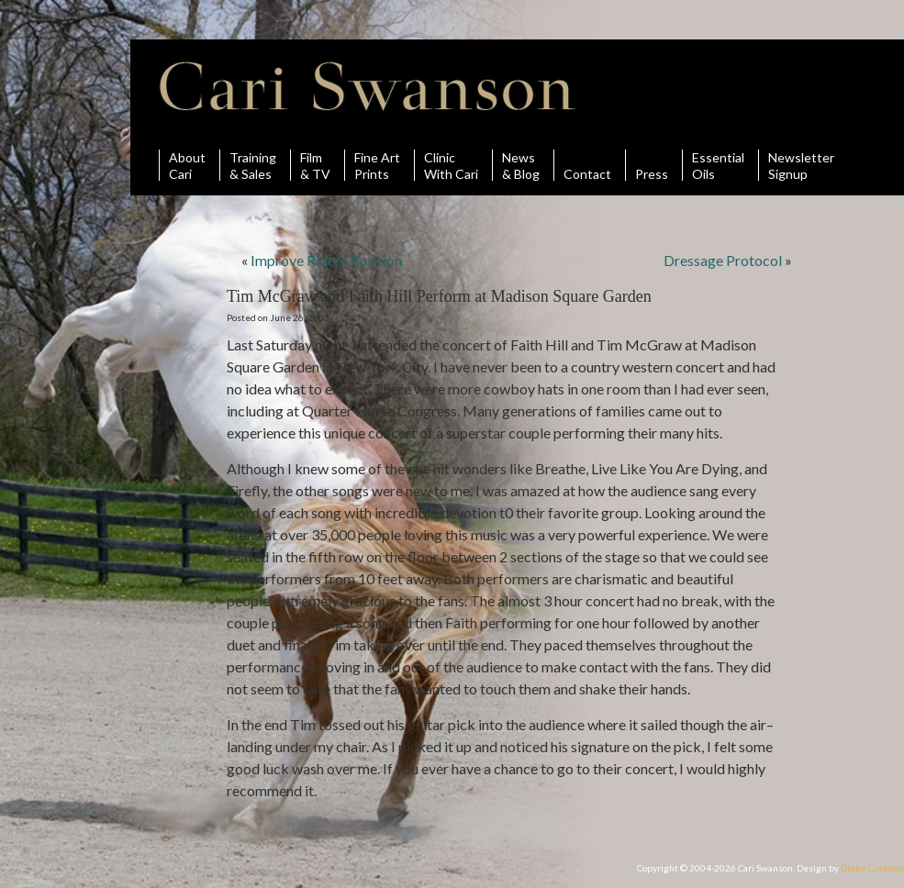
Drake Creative (872, 867)
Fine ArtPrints (377, 165)
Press (651, 165)
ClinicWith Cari (451, 165)
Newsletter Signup (801, 165)
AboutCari (187, 165)
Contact (587, 165)
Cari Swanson (367, 86)
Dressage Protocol (723, 260)
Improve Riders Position (326, 260)
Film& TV (315, 165)
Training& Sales (252, 165)
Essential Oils (718, 165)
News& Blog (521, 165)
